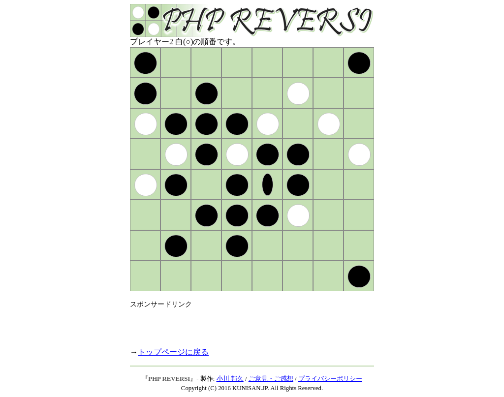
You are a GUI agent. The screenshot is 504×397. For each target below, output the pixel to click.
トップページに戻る (173, 352)
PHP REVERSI (169, 378)
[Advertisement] (245, 323)
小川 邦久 (230, 378)
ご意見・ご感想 (271, 378)
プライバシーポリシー (330, 378)
